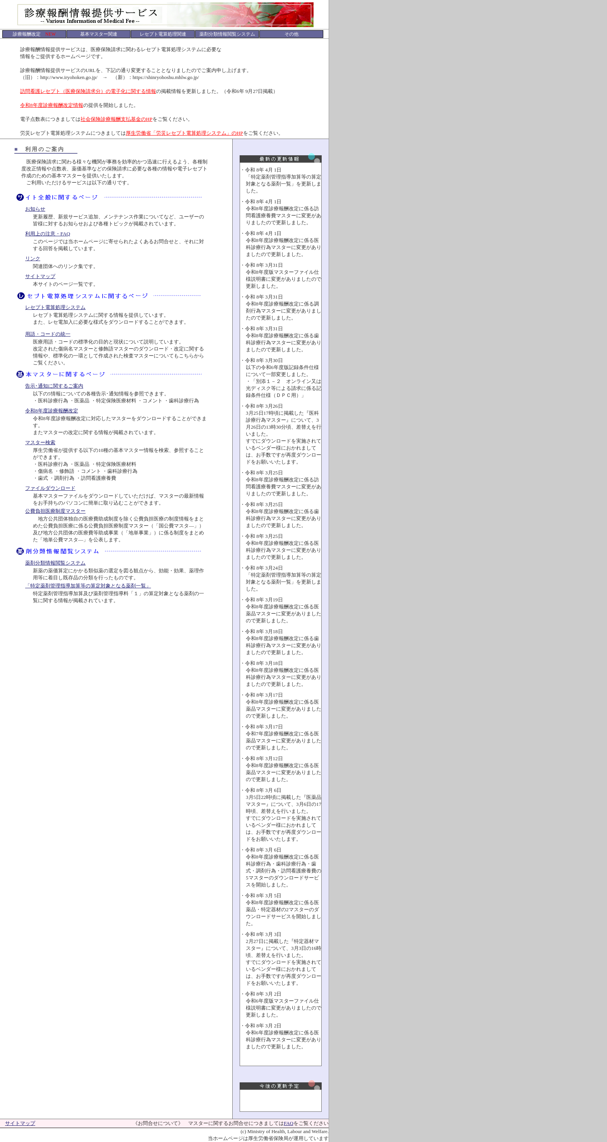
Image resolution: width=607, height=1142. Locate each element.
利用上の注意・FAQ (47, 234)
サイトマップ (40, 276)
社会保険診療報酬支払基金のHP (117, 119)
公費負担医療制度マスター (55, 511)
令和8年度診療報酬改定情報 (51, 105)
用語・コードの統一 (47, 334)
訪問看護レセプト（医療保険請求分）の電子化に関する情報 (88, 91)
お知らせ (35, 209)
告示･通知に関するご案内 (54, 386)
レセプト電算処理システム (55, 307)
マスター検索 (40, 442)
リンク (32, 258)
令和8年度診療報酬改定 (51, 411)
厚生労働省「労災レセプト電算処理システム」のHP (184, 133)
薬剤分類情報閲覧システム (55, 563)
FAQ (288, 1123)
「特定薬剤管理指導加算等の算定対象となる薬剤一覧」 (88, 586)
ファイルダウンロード (50, 488)
